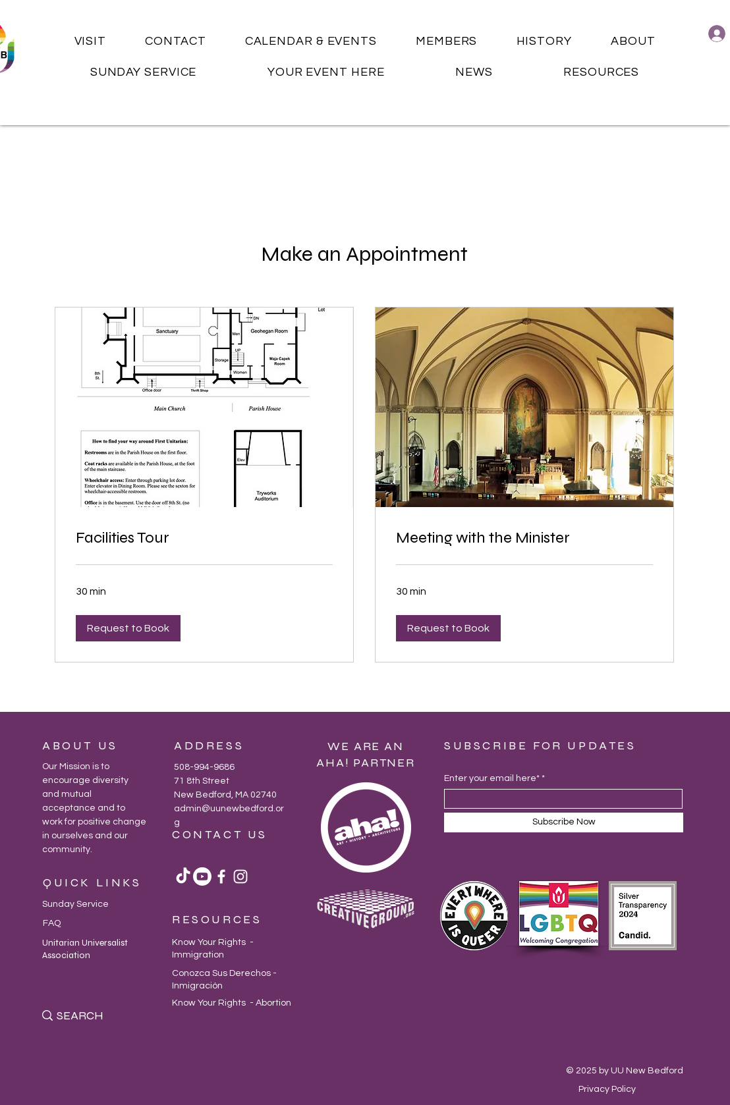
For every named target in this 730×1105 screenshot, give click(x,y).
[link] (204, 538)
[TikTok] (183, 876)
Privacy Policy (607, 1089)
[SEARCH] (100, 1015)
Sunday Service (75, 904)
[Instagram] (240, 876)
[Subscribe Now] (563, 822)
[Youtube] (202, 876)
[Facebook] (221, 876)
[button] (90, 41)
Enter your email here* (492, 778)
